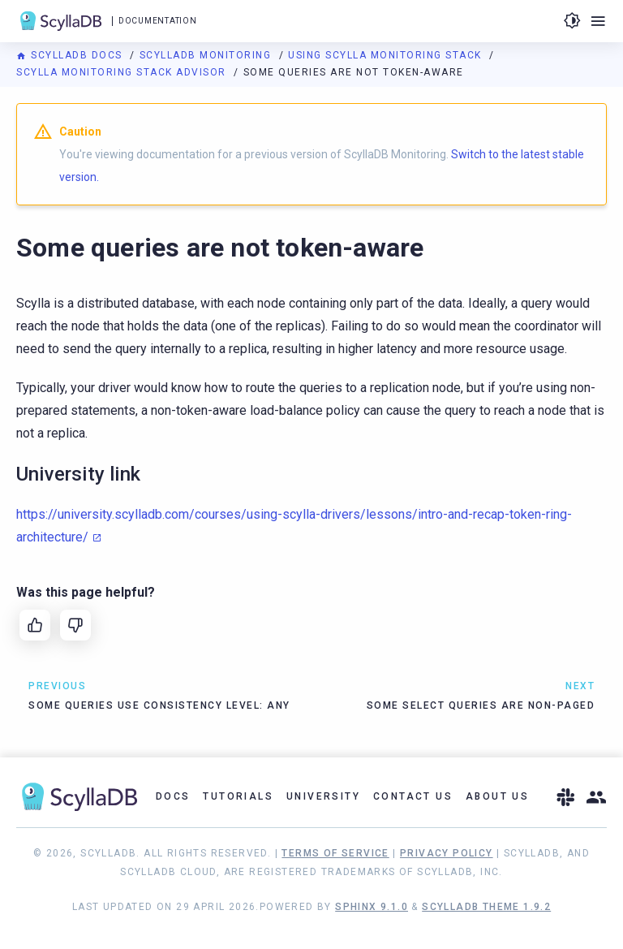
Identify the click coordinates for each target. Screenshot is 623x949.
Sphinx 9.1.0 (371, 906)
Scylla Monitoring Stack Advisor (123, 72)
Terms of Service (335, 853)
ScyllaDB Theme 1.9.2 (486, 906)
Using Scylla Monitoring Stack (386, 55)
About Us (497, 796)
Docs (173, 796)
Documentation (157, 20)
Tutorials (238, 796)
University (323, 796)
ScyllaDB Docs (71, 55)
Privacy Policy (446, 853)
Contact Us (413, 796)
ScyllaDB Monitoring (207, 55)
